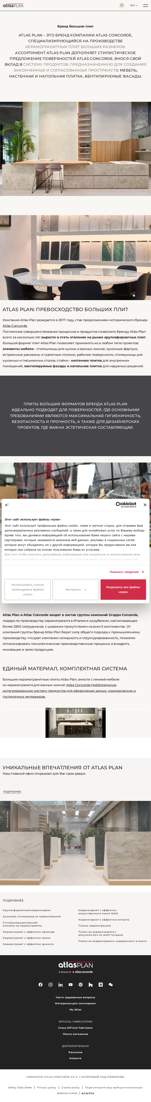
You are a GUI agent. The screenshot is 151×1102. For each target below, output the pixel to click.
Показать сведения (124, 572)
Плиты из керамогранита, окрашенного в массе (112, 941)
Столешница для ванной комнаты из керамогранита (22, 924)
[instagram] (51, 985)
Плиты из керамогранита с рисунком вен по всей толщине (100, 933)
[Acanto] (88, 1093)
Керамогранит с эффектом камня (26, 937)
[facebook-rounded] (40, 985)
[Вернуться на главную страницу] (58, 5)
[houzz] (91, 985)
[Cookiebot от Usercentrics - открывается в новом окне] (118, 505)
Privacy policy (46, 1087)
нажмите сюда (61, 559)
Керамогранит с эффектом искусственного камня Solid (98, 912)
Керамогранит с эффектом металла (103, 919)
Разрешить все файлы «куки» (123, 589)
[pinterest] (81, 985)
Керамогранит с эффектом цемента (28, 944)
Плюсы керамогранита (94, 925)
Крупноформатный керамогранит (27, 910)
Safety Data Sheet (20, 1087)
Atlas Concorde (15, 326)
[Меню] (145, 5)
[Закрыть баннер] (145, 504)
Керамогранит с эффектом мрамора (29, 931)
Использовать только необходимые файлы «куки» (28, 589)
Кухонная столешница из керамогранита (32, 916)
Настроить (75, 589)
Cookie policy (71, 1087)
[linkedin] (61, 985)
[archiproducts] (101, 985)
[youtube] (71, 985)
